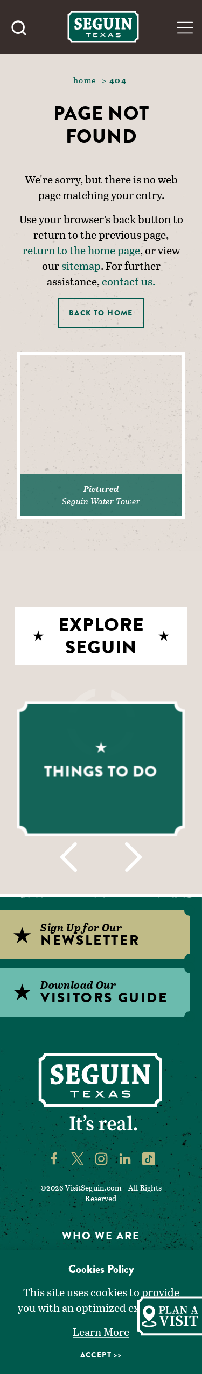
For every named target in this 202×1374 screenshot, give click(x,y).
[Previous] (68, 857)
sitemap (81, 265)
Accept (96, 1354)
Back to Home (101, 312)
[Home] (103, 26)
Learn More (101, 1331)
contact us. (128, 281)
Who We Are (101, 1236)
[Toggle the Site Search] (19, 27)
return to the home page (81, 250)
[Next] (134, 857)
